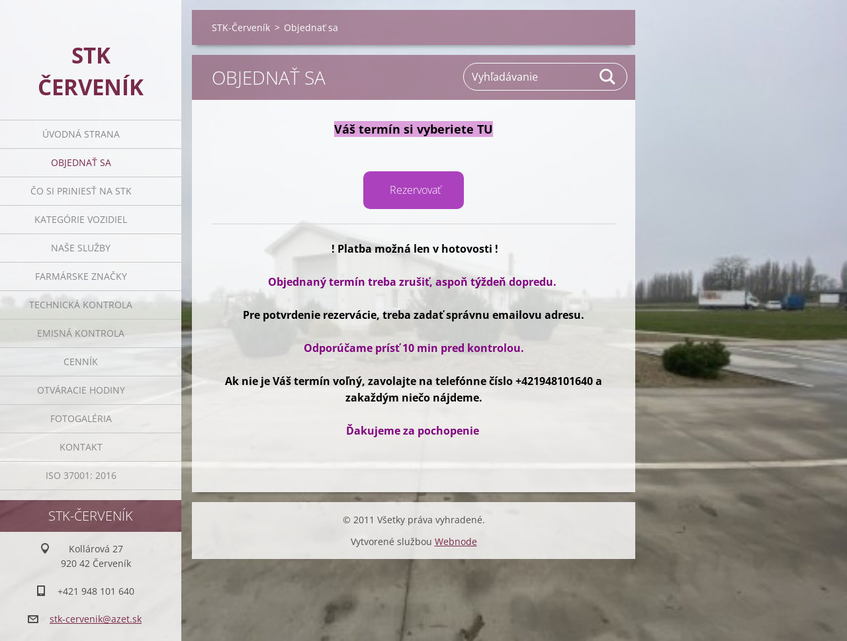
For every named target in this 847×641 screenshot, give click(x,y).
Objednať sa (81, 162)
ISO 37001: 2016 (81, 475)
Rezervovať (415, 190)
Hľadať (608, 77)
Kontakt (81, 447)
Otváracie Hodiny (81, 390)
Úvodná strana (81, 134)
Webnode (456, 541)
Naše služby (81, 247)
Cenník (81, 361)
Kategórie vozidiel (80, 219)
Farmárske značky (81, 276)
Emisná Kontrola (80, 333)
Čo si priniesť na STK (81, 191)
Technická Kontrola (80, 304)
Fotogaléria (81, 418)
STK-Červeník (241, 27)
